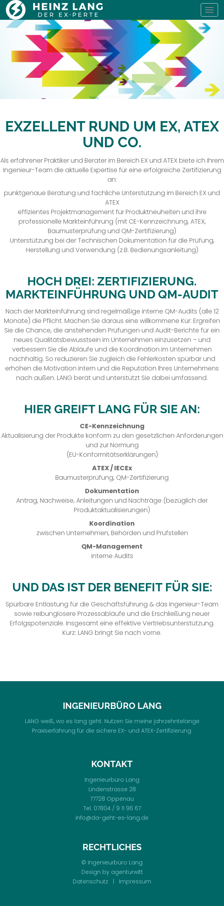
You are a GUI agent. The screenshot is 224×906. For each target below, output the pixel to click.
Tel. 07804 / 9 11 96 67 (112, 808)
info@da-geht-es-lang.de (112, 818)
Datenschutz (90, 881)
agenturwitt (127, 872)
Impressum (135, 881)
